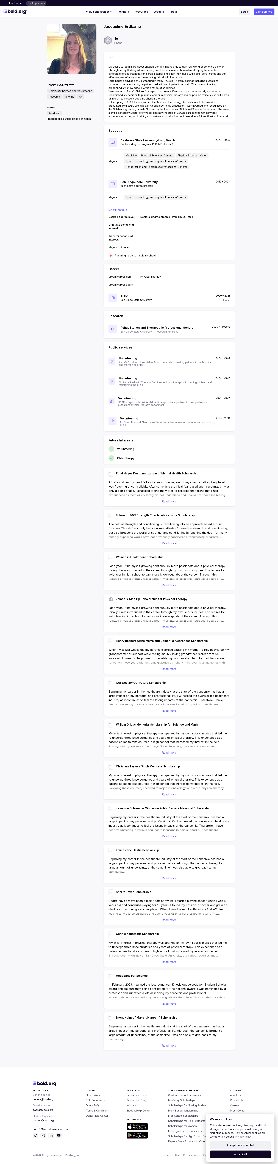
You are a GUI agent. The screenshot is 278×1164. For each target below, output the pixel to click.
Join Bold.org (264, 11)
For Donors (16, 3)
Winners (123, 11)
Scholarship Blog (136, 1100)
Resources (141, 11)
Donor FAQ (92, 1105)
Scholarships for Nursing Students (188, 1105)
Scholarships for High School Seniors (190, 1136)
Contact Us (236, 1100)
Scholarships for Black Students (186, 1120)
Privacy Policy (191, 1155)
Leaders (159, 11)
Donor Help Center (97, 1115)
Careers (235, 1105)
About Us (235, 1095)
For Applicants (36, 3)
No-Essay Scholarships (181, 1100)
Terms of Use (172, 1155)
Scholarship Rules (137, 1095)
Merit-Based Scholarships (183, 1110)
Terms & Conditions (97, 1110)
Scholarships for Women (182, 1125)
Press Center (237, 1110)
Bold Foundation (95, 1100)
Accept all (240, 1154)
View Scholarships (99, 11)
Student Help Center (139, 1110)
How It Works (93, 1095)
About (175, 11)
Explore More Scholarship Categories (190, 1141)
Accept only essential (240, 1145)
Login (244, 11)
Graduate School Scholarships (186, 1095)
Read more (169, 501)
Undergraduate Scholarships (185, 1131)
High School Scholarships (183, 1115)
